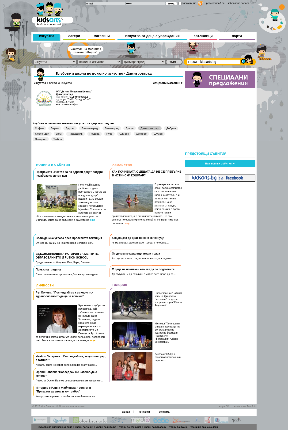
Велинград (112, 128)
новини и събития (53, 165)
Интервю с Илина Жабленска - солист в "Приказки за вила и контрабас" (63, 389)
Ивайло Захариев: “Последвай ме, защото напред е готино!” (70, 358)
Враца (130, 128)
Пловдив (40, 139)
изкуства (46, 36)
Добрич (171, 128)
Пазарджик (75, 133)
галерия (119, 285)
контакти (144, 411)
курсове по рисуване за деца (55, 427)
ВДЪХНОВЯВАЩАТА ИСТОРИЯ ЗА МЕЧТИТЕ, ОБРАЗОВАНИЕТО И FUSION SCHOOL (67, 255)
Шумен (158, 133)
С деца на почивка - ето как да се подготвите (143, 269)
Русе (109, 133)
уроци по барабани (155, 427)
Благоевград (89, 128)
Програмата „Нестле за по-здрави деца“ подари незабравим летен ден (69, 173)
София (39, 128)
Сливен (124, 133)
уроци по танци (84, 427)
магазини (102, 36)
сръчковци (202, 36)
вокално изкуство (60, 83)
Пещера (94, 133)
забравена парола (238, 3)
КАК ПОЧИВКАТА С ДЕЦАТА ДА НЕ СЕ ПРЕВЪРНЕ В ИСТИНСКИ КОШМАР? (147, 173)
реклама (164, 411)
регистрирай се (215, 3)
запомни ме (189, 3)
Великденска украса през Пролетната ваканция (69, 238)
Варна (55, 128)
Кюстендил (42, 133)
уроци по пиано (178, 427)
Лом (58, 133)
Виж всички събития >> (220, 163)
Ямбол (57, 139)
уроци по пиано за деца (204, 427)
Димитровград (149, 128)
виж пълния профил (67, 104)
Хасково (141, 133)
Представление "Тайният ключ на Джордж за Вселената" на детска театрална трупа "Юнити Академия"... (168, 299)
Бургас (70, 128)
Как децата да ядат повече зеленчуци (138, 238)
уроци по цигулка (106, 427)
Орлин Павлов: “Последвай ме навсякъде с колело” (66, 373)
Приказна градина (48, 269)
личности (45, 285)
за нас (126, 411)
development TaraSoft (244, 406)
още (92, 219)
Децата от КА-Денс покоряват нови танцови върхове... (168, 357)
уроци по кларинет (130, 427)
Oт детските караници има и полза (136, 253)
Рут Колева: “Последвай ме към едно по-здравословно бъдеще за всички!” (64, 294)
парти (237, 36)
